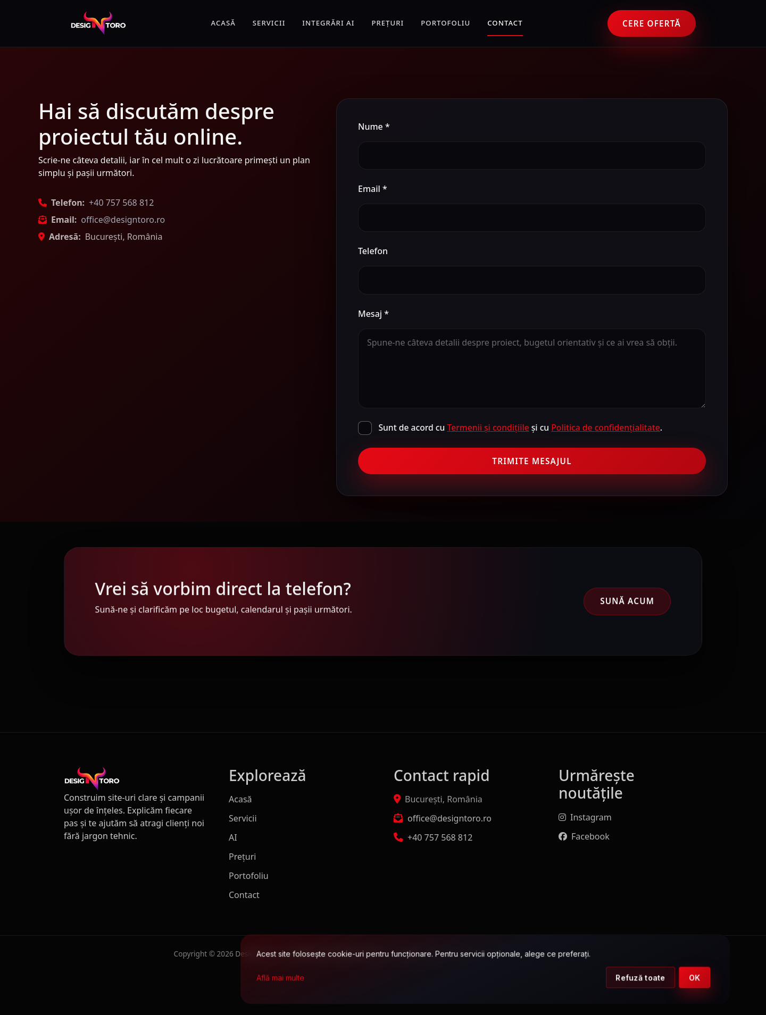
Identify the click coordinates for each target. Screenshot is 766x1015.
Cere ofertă (651, 23)
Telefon (373, 251)
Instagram (585, 817)
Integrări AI (328, 23)
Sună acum (627, 602)
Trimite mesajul (531, 461)
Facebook (584, 836)
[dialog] (510, 969)
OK (720, 978)
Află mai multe (306, 978)
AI (233, 837)
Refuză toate (665, 978)
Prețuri (387, 23)
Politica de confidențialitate (605, 427)
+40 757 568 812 (121, 202)
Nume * (374, 126)
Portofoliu (445, 23)
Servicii (269, 23)
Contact (504, 23)
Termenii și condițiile (488, 427)
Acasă (223, 23)
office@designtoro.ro (123, 219)
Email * (372, 189)
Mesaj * (373, 314)
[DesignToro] (98, 23)
